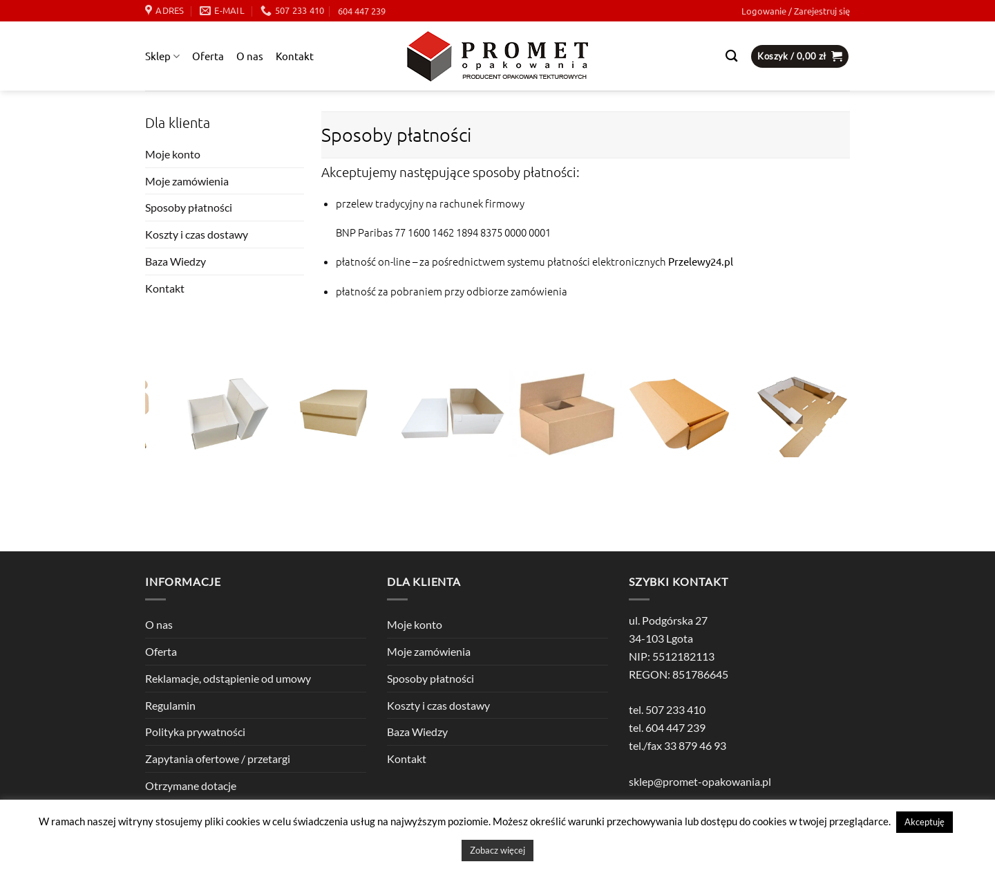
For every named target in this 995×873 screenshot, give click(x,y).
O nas (249, 55)
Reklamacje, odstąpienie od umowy (228, 678)
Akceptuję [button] (924, 821)
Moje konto (172, 153)
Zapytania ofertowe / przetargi (217, 758)
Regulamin (170, 705)
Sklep (162, 56)
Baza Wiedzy (175, 261)
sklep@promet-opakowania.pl (700, 781)
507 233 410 (675, 709)
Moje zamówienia (187, 180)
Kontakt (295, 55)
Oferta (208, 55)
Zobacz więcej (497, 850)
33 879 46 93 (695, 745)
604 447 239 (362, 11)
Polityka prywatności (195, 731)
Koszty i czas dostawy (196, 234)
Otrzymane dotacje (190, 785)
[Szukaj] (731, 56)
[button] (795, 11)
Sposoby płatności (188, 207)
